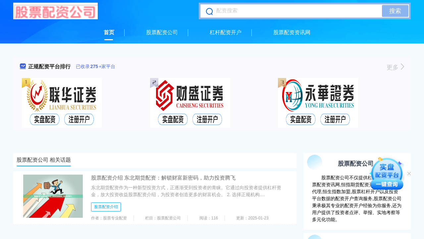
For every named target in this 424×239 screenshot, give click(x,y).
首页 (109, 32)
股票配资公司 (162, 32)
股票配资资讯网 (291, 32)
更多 (395, 67)
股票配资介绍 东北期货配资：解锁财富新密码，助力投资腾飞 (163, 178)
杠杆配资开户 (225, 32)
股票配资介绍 (106, 206)
